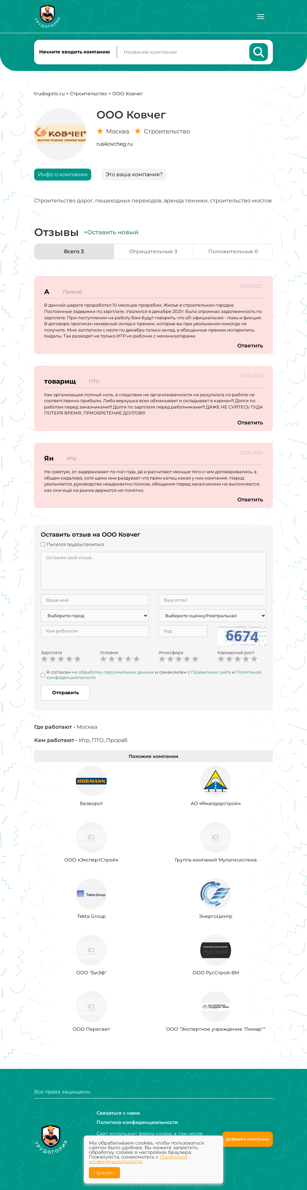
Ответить (250, 347)
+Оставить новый (111, 233)
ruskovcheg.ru (114, 145)
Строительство (88, 95)
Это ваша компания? (134, 176)
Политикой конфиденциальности (138, 1159)
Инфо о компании (63, 176)
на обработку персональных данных (113, 673)
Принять (104, 1173)
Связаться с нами (118, 1113)
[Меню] (260, 16)
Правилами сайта (211, 673)
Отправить (65, 694)
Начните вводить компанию (74, 52)
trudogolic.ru (49, 95)
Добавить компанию (247, 1139)
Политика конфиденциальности (137, 1122)
